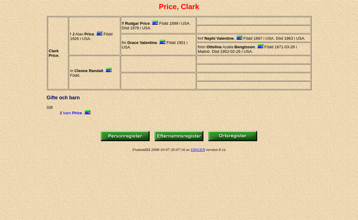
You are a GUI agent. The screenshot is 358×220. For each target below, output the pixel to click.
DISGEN (198, 149)
